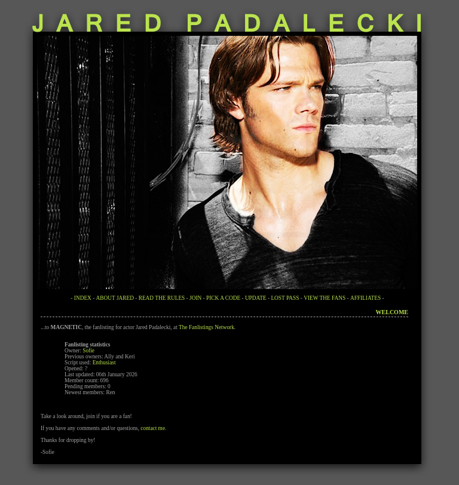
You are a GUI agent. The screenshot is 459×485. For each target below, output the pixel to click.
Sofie (88, 351)
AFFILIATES (365, 298)
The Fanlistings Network (206, 327)
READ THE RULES (162, 298)
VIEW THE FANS (324, 298)
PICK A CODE (223, 298)
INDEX (82, 298)
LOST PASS (285, 298)
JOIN (195, 298)
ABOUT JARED (115, 298)
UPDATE (256, 298)
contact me (152, 428)
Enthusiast (104, 363)
